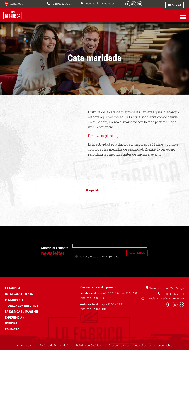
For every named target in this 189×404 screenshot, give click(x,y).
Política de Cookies (88, 345)
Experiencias (14, 317)
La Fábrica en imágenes (21, 311)
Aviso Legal (24, 345)
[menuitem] (15, 4)
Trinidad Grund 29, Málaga (166, 288)
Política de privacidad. (109, 256)
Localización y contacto (100, 3)
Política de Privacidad (54, 345)
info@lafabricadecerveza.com (165, 298)
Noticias (11, 323)
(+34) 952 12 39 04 (61, 3)
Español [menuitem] (15, 3)
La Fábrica (12, 288)
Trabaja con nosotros (21, 306)
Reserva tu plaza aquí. (104, 135)
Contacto (12, 329)
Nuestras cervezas (19, 294)
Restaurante (14, 300)
